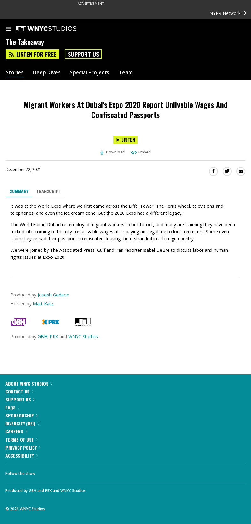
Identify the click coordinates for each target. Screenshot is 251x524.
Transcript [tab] (48, 191)
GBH (42, 336)
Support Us (83, 54)
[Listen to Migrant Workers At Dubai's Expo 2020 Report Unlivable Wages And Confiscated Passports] (125, 140)
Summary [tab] (19, 191)
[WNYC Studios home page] (54, 29)
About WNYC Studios (28, 383)
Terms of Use (21, 439)
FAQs (12, 407)
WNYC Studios (83, 336)
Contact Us (19, 391)
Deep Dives (47, 73)
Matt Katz (43, 304)
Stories (15, 73)
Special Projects (89, 73)
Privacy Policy (23, 447)
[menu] (8, 29)
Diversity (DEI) (22, 423)
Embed (140, 152)
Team (126, 73)
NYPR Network (228, 13)
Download (112, 152)
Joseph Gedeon (53, 295)
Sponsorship (21, 415)
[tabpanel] (125, 232)
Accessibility (21, 455)
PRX (54, 336)
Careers (16, 431)
